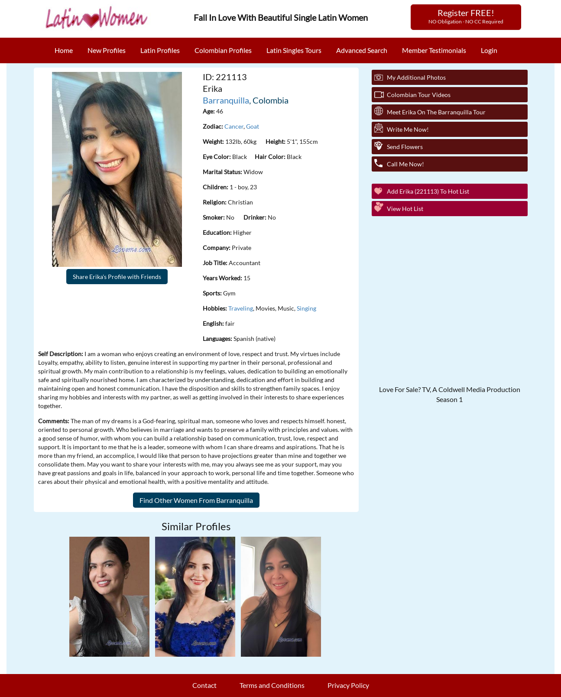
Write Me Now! (408, 129)
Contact (204, 685)
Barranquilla (226, 100)
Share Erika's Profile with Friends (117, 276)
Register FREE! (465, 16)
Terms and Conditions (272, 685)
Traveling (240, 308)
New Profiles (107, 50)
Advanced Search (361, 50)
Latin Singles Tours (293, 50)
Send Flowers (405, 146)
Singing (306, 308)
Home (64, 50)
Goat (252, 126)
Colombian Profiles (223, 50)
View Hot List (405, 208)
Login (489, 50)
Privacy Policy (348, 685)
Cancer (233, 126)
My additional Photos (416, 77)
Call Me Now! (405, 164)
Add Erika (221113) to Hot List (428, 191)
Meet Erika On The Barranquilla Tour (436, 112)
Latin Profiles (160, 50)
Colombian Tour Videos (419, 94)
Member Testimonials (434, 50)
